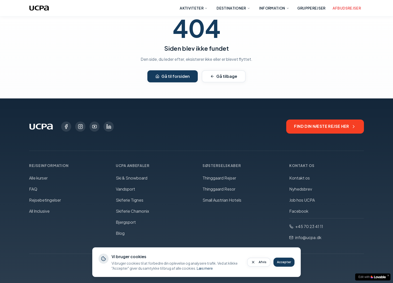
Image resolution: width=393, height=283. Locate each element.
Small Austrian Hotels (222, 200)
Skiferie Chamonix (132, 211)
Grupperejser (311, 8)
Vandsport (125, 189)
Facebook (298, 211)
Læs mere (205, 268)
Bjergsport (126, 222)
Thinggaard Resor (219, 189)
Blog (120, 233)
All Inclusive (39, 211)
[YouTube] (94, 127)
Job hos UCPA (302, 200)
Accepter (284, 262)
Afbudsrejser (347, 8)
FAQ (33, 189)
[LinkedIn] (108, 127)
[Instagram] (80, 127)
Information (274, 8)
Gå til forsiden (172, 76)
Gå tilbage (223, 76)
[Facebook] (66, 127)
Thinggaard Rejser (219, 178)
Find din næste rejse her (325, 126)
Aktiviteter (194, 8)
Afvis (258, 262)
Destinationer (233, 8)
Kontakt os (299, 178)
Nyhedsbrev (300, 189)
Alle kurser (38, 178)
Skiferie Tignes (129, 200)
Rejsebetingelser (45, 200)
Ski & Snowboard (131, 178)
